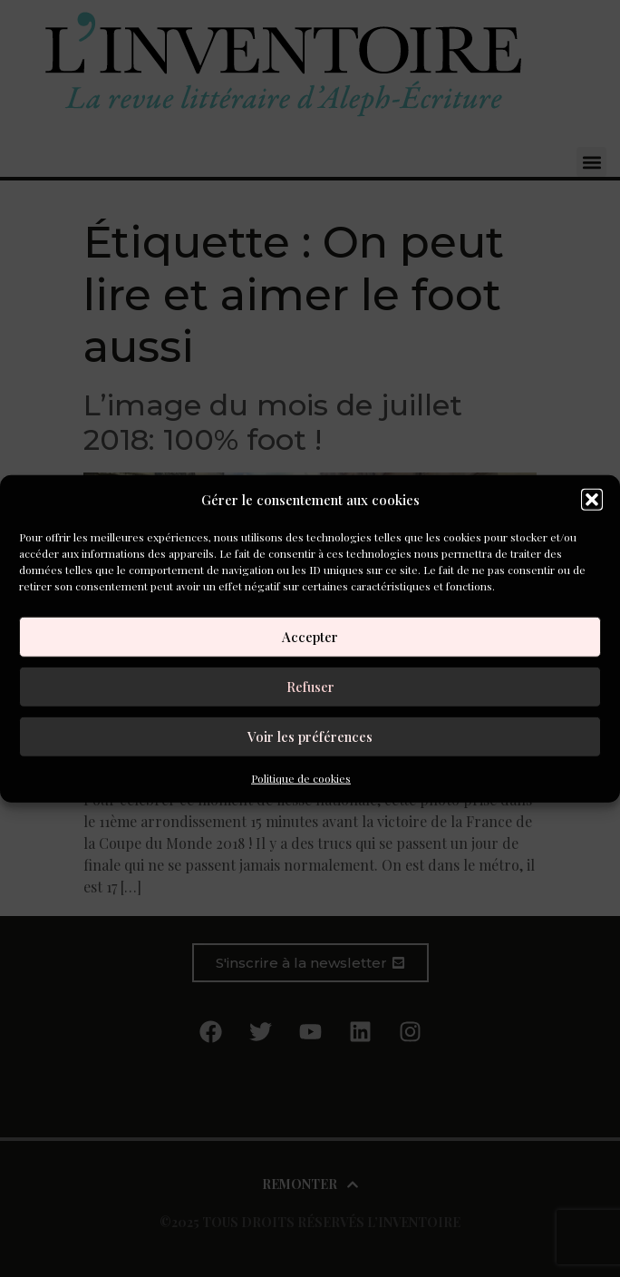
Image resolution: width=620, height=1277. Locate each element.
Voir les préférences (310, 736)
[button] (592, 500)
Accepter (310, 637)
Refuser (310, 686)
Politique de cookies (301, 777)
